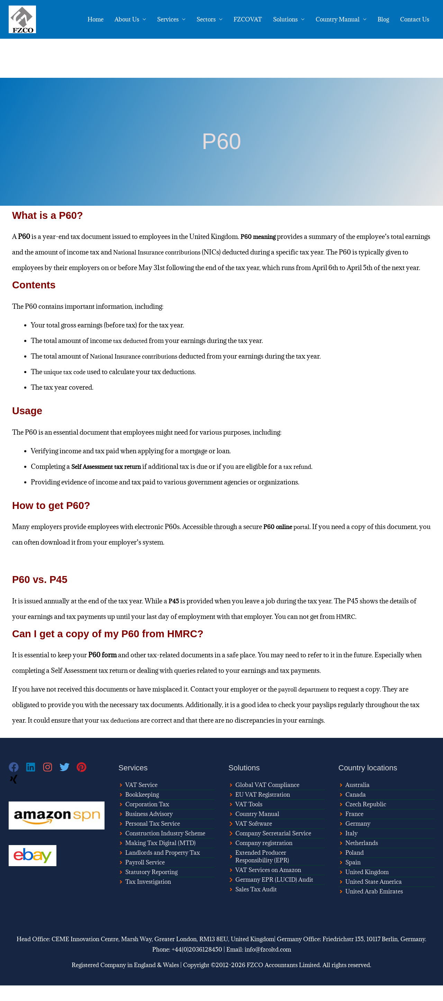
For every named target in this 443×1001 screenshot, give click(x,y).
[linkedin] (34, 783)
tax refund (306, 482)
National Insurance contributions (188, 252)
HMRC (347, 632)
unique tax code (67, 387)
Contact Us (414, 19)
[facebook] (17, 783)
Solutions (285, 19)
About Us (127, 19)
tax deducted (132, 356)
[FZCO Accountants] (22, 18)
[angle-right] (137, 800)
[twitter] (68, 783)
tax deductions (121, 736)
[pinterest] (84, 783)
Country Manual (338, 19)
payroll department (306, 705)
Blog (383, 19)
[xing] (14, 795)
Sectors (206, 19)
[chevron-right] (250, 839)
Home (95, 19)
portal (288, 542)
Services (168, 19)
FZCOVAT (248, 19)
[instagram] (51, 783)
